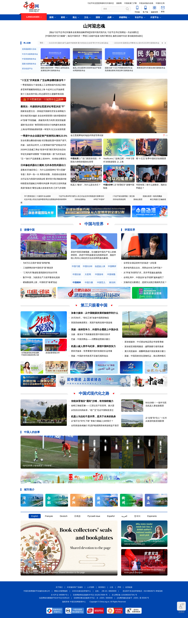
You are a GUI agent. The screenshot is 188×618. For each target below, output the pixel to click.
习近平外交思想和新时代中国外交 (100, 3)
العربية (124, 516)
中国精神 (77, 282)
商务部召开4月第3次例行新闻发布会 (151, 68)
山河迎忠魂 (94, 26)
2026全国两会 (80, 199)
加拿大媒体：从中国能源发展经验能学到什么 (94, 313)
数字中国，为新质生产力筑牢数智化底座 (41, 277)
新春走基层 (138, 199)
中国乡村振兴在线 (146, 3)
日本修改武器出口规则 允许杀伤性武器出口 (43, 165)
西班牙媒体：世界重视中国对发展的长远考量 (91, 351)
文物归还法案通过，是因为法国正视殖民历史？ (145, 282)
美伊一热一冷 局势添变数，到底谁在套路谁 (46, 174)
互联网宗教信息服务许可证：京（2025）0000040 (93, 598)
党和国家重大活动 (29, 49)
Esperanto (152, 516)
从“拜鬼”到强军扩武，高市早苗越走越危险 (143, 272)
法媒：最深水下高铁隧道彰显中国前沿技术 (90, 334)
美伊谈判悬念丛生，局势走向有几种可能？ (143, 268)
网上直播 (27, 43)
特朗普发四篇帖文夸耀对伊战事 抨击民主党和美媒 (43, 183)
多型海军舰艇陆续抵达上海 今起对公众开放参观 (42, 89)
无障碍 (181, 607)
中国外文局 (160, 3)
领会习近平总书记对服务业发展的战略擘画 (69, 32)
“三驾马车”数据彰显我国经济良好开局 (40, 272)
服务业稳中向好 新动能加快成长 (127, 36)
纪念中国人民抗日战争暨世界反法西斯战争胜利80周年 (45, 199)
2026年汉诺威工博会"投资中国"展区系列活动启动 (43, 149)
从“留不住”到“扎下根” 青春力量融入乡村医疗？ (92, 421)
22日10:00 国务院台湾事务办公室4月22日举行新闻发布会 (136, 43)
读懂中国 (29, 229)
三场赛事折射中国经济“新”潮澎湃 (38, 268)
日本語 (77, 516)
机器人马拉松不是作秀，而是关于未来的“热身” (41, 256)
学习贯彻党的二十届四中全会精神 (37, 196)
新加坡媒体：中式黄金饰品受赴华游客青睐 (144, 342)
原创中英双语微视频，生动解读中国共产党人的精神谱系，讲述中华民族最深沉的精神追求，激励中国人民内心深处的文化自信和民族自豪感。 (93, 255)
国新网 (119, 3)
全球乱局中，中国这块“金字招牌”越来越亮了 (144, 277)
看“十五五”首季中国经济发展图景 (151, 158)
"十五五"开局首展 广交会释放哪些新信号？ (43, 80)
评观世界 (130, 229)
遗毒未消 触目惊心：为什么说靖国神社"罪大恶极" (43, 170)
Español (111, 516)
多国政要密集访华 (53, 353)
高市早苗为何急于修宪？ (133, 256)
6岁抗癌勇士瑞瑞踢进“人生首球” (37, 465)
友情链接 (128, 587)
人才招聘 (90, 587)
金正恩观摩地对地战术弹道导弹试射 (86, 135)
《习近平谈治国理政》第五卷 (123, 196)
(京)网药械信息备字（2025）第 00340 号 (133, 598)
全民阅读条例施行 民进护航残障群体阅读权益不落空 (95, 425)
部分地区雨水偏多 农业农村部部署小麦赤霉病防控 (43, 116)
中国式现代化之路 (94, 393)
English (34, 516)
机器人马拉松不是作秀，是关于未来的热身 (93, 416)
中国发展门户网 (130, 3)
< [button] (162, 43)
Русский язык (94, 516)
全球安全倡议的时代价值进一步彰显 (140, 263)
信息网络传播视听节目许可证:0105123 (54, 598)
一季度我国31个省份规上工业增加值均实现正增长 (43, 85)
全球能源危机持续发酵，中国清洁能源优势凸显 (31, 354)
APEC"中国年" (99, 199)
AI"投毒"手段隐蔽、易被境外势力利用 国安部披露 (43, 120)
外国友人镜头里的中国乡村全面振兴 (138, 334)
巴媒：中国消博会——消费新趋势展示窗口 (90, 339)
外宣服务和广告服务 (75, 587)
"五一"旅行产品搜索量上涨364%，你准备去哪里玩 (43, 158)
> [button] (165, 43)
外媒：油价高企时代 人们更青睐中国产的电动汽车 (43, 145)
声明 (119, 587)
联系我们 (101, 587)
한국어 (137, 516)
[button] (165, 104)
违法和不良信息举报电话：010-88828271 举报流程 (143, 591)
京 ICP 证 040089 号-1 (60, 595)
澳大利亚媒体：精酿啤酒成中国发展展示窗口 (145, 351)
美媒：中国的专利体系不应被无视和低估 (89, 356)
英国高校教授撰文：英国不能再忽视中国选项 (91, 322)
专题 (23, 174)
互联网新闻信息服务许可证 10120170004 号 (90, 595)
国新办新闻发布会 (29, 64)
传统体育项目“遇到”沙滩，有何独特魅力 (92, 401)
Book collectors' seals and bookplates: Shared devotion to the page (54, 572)
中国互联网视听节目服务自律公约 (37, 591)
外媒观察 (26, 334)
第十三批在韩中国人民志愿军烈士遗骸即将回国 (42, 94)
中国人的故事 (32, 432)
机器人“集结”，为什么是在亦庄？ (85, 185)
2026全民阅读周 (119, 199)
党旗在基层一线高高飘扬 (152, 196)
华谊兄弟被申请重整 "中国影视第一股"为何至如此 (43, 154)
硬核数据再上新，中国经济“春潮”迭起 (40, 282)
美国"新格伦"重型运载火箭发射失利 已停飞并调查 (43, 188)
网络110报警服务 (61, 591)
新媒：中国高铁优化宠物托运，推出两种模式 (145, 356)
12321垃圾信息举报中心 (81, 591)
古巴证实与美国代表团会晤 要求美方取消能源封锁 (43, 179)
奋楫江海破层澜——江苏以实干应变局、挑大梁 (92, 405)
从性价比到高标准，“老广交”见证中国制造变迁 (92, 410)
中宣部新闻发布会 (29, 59)
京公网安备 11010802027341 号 (124, 595)
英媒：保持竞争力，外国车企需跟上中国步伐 (94, 329)
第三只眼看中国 (94, 305)
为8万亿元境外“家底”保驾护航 (36, 263)
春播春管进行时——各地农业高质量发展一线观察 (42, 422)
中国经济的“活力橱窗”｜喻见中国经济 (63, 36)
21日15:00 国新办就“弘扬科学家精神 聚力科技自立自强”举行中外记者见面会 (78, 43)
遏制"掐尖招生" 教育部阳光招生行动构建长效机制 (43, 125)
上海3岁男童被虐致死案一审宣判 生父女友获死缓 (43, 129)
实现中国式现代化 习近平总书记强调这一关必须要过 (114, 32)
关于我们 (59, 587)
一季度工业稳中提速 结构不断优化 (96, 36)
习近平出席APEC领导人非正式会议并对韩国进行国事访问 (81, 196)
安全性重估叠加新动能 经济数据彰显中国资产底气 (43, 140)
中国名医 (74, 158)
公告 (111, 587)
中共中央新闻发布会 (30, 54)
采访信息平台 (27, 69)
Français (49, 516)
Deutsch (63, 516)
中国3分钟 (108, 185)
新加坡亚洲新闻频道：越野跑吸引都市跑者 (144, 346)
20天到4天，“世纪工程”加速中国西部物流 (90, 318)
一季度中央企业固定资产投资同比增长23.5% (44, 136)
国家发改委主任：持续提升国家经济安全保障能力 (43, 111)
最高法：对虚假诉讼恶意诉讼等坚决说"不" (43, 106)
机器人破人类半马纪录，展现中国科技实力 (93, 346)
